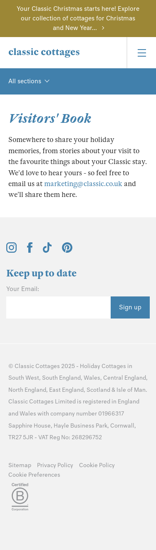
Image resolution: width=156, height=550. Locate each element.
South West (23, 377)
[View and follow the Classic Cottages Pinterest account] (67, 250)
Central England (124, 377)
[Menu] (141, 52)
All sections (24, 81)
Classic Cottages (37, 366)
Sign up (130, 307)
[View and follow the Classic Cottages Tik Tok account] (47, 250)
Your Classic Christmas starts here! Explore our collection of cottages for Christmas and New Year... (78, 18)
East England (66, 389)
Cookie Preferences (34, 474)
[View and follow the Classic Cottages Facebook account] (29, 250)
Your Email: (22, 289)
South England (61, 377)
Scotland (98, 389)
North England (27, 389)
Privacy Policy (55, 465)
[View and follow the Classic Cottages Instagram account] (11, 250)
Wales (92, 377)
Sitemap (19, 465)
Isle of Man (131, 389)
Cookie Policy (97, 465)
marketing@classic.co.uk (83, 183)
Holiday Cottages (103, 366)
